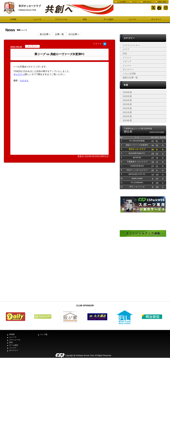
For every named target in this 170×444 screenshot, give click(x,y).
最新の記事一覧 (130, 77)
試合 (85, 19)
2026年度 (127, 92)
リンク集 (43, 334)
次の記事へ (73, 34)
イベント (127, 57)
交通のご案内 (162, 2)
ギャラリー (156, 19)
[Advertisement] (143, 276)
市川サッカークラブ (30, 6)
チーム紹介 (109, 19)
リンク (134, 2)
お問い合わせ (147, 2)
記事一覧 (59, 34)
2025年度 (127, 96)
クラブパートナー (131, 45)
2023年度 (127, 104)
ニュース (37, 19)
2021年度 (127, 112)
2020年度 (127, 116)
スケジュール (61, 19)
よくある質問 (121, 2)
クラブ (126, 49)
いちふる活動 (129, 73)
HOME (14, 19)
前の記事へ (45, 34)
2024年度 (127, 100)
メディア (127, 61)
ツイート (97, 43)
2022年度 (127, 108)
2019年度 (127, 120)
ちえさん (24, 80)
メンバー (132, 19)
